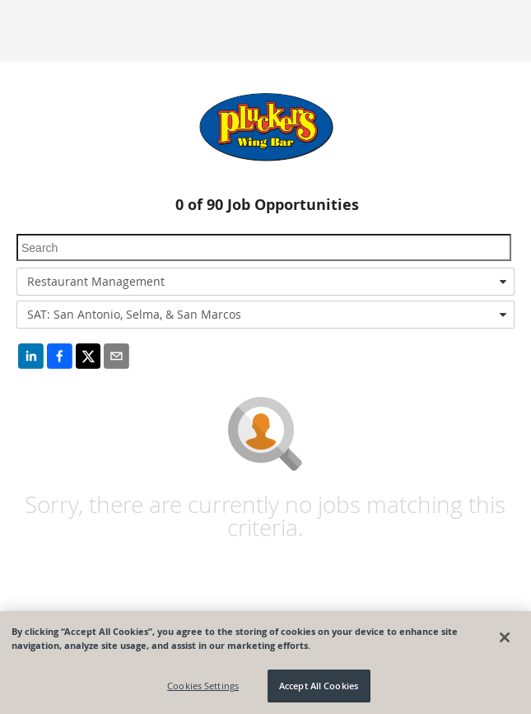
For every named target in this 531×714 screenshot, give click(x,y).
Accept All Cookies (318, 685)
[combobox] (265, 282)
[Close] (505, 637)
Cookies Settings (203, 685)
